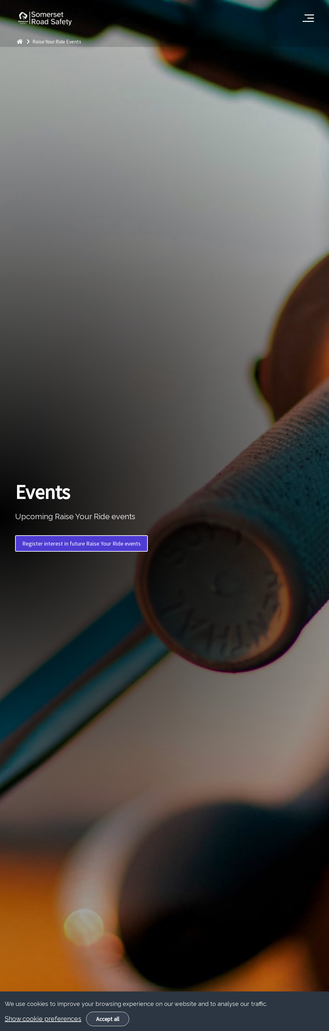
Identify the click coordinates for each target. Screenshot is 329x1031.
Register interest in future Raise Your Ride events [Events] (81, 543)
